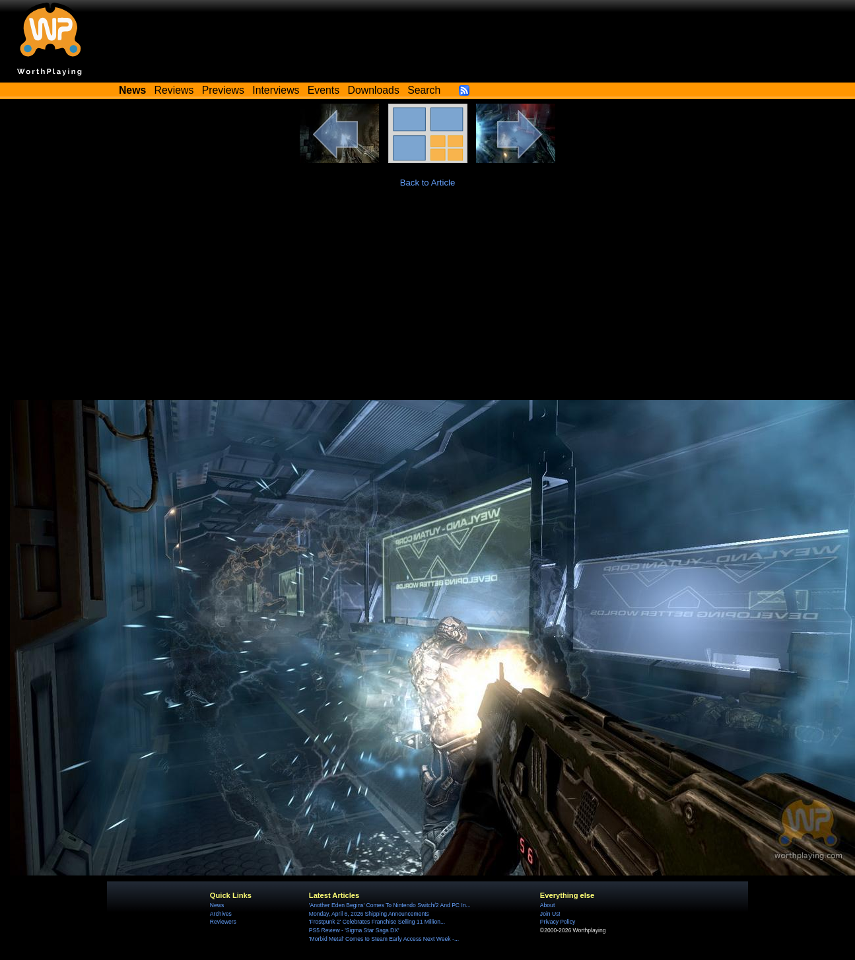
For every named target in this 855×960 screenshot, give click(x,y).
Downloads (373, 90)
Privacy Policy (557, 921)
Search (423, 90)
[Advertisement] (427, 301)
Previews (223, 90)
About (547, 905)
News (217, 905)
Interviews (275, 90)
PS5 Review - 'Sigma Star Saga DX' (354, 930)
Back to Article (428, 183)
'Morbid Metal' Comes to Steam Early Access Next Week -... (384, 939)
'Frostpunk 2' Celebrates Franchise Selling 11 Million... (377, 921)
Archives (221, 913)
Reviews (174, 90)
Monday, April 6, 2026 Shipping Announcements (369, 913)
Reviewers (223, 921)
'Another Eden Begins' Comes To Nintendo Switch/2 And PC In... (390, 905)
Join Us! (550, 913)
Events (323, 90)
